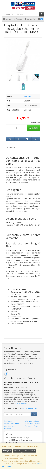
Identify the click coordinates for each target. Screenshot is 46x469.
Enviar (34, 414)
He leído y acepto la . (22, 408)
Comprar (33, 127)
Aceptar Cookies (29, 451)
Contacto (30, 19)
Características (11, 147)
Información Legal (32, 421)
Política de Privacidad (20, 403)
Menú (7, 19)
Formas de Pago (31, 426)
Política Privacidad (11, 423)
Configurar (7, 451)
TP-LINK (27, 96)
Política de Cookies (32, 423)
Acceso (17, 19)
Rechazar (17, 451)
